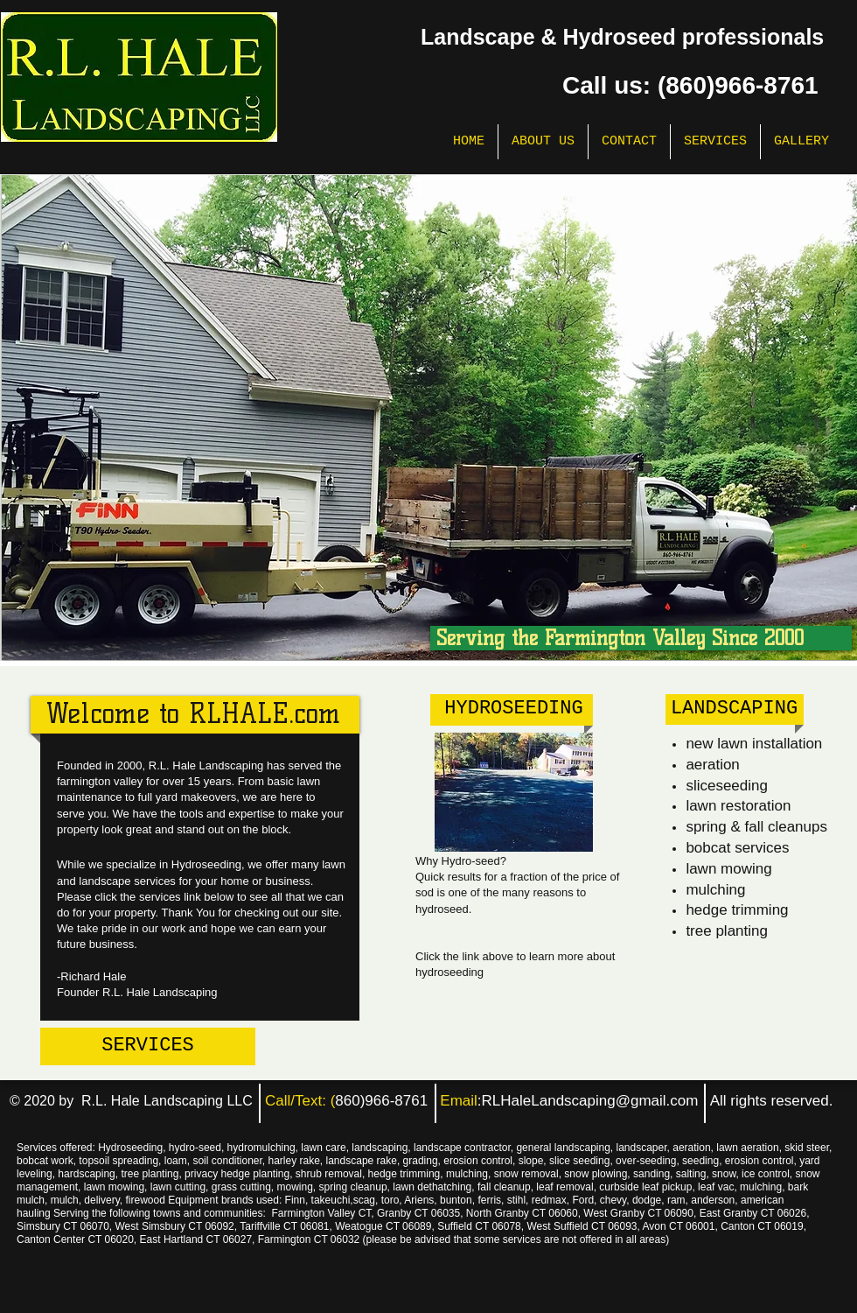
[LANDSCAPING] (734, 709)
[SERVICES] (147, 1046)
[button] (429, 417)
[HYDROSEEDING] (514, 709)
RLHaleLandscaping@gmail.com (590, 1100)
